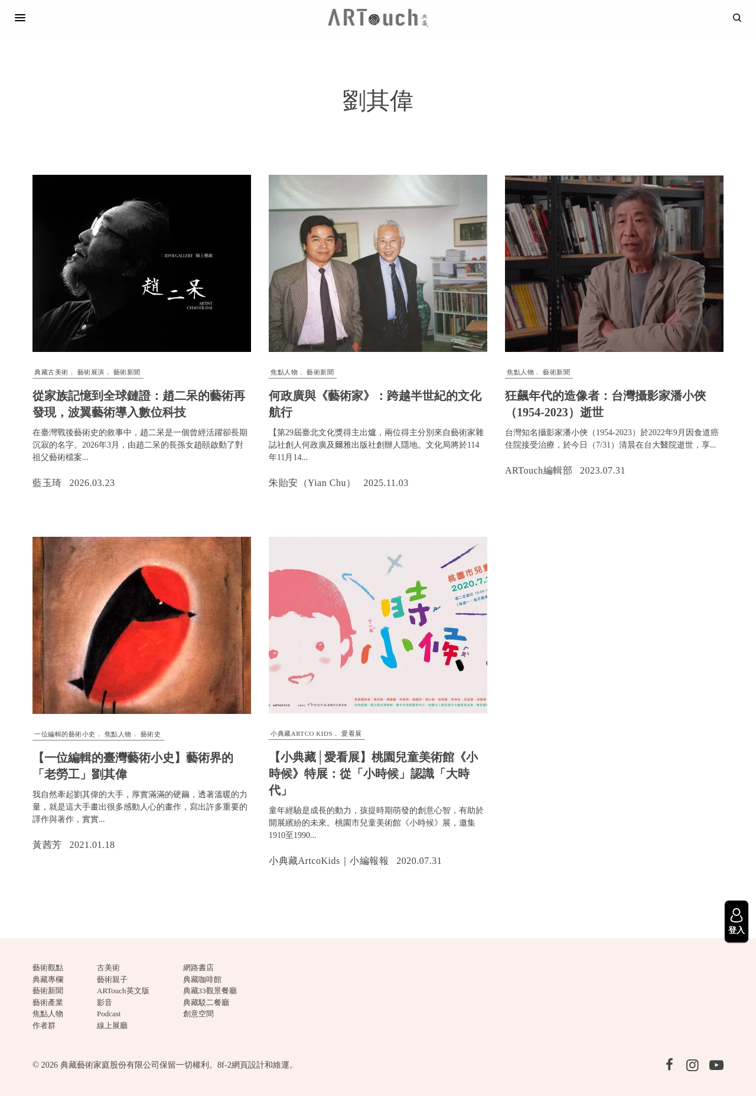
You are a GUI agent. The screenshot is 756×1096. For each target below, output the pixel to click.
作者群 (44, 1025)
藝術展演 (91, 372)
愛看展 (351, 733)
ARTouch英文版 (123, 990)
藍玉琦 (47, 483)
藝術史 (151, 734)
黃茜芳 (47, 845)
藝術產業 (47, 1002)
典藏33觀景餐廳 (210, 990)
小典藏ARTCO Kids (302, 733)
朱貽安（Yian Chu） (312, 483)
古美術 (108, 967)
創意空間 (198, 1013)
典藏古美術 (51, 372)
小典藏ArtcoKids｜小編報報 (329, 861)
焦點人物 (284, 372)
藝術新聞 (127, 372)
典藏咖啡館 (202, 979)
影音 (104, 1002)
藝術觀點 (47, 967)
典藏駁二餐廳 (206, 1002)
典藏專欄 (47, 979)
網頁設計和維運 (260, 1064)
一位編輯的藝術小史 (65, 734)
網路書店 (198, 967)
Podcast (108, 1013)
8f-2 (224, 1064)
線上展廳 (112, 1025)
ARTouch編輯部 (538, 470)
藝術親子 (112, 979)
